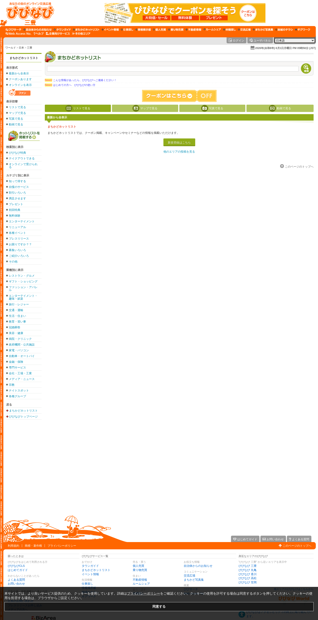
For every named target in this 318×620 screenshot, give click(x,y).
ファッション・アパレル (23, 288)
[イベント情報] (110, 29)
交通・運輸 (16, 310)
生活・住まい (17, 315)
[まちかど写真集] (263, 29)
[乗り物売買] (176, 29)
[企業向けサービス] (58, 33)
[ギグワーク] (302, 29)
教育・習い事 (17, 321)
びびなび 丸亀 (247, 570)
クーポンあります (20, 79)
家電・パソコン (19, 350)
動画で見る (16, 124)
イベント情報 (90, 574)
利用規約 (13, 545)
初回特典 (14, 209)
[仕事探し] (127, 29)
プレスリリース (19, 238)
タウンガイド (90, 565)
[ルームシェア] (212, 29)
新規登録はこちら (179, 142)
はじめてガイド (18, 570)
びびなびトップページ (23, 416)
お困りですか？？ (20, 244)
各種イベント (17, 232)
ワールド (10, 47)
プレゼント (16, 204)
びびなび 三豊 (247, 565)
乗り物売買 (140, 570)
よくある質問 (16, 579)
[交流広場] (244, 29)
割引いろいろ (17, 192)
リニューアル (17, 227)
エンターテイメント (22, 221)
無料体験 (14, 215)
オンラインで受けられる (23, 165)
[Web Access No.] (18, 33)
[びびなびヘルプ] (39, 33)
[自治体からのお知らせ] (38, 29)
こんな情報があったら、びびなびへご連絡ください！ (81, 80)
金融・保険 (16, 361)
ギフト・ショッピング (23, 281)
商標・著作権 (33, 545)
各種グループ (17, 396)
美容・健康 (16, 333)
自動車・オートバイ (22, 356)
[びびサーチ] (13, 29)
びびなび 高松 (247, 578)
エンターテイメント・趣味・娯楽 (23, 297)
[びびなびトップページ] (28, 13)
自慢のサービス (19, 186)
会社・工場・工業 (20, 373)
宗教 (12, 384)
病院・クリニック (20, 338)
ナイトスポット (19, 390)
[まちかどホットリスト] (86, 29)
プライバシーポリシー (61, 545)
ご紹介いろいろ (19, 255)
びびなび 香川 (247, 574)
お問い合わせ (16, 583)
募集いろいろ (17, 250)
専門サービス (17, 367)
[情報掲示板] (143, 29)
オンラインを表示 (20, 84)
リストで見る (17, 107)
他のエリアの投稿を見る (179, 151)
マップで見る (17, 113)
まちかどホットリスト (23, 58)
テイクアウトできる (22, 158)
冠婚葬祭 (14, 327)
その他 (13, 261)
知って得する (17, 181)
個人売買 (138, 565)
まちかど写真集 (194, 579)
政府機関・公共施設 (22, 344)
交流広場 (189, 575)
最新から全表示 (19, 73)
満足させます (17, 198)
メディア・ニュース (22, 379)
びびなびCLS (16, 565)
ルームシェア (141, 583)
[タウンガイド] (62, 29)
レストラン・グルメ (22, 275)
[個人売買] (159, 29)
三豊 (29, 47)
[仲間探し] (229, 29)
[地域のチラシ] (284, 29)
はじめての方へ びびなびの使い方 (70, 85)
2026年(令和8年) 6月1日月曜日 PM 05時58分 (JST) (285, 48)
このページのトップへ (297, 545)
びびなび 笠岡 (247, 582)
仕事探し (87, 583)
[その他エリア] (81, 33)
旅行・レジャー (19, 304)
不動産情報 (140, 579)
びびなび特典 (17, 152)
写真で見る (16, 118)
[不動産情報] (193, 29)
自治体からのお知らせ (198, 565)
